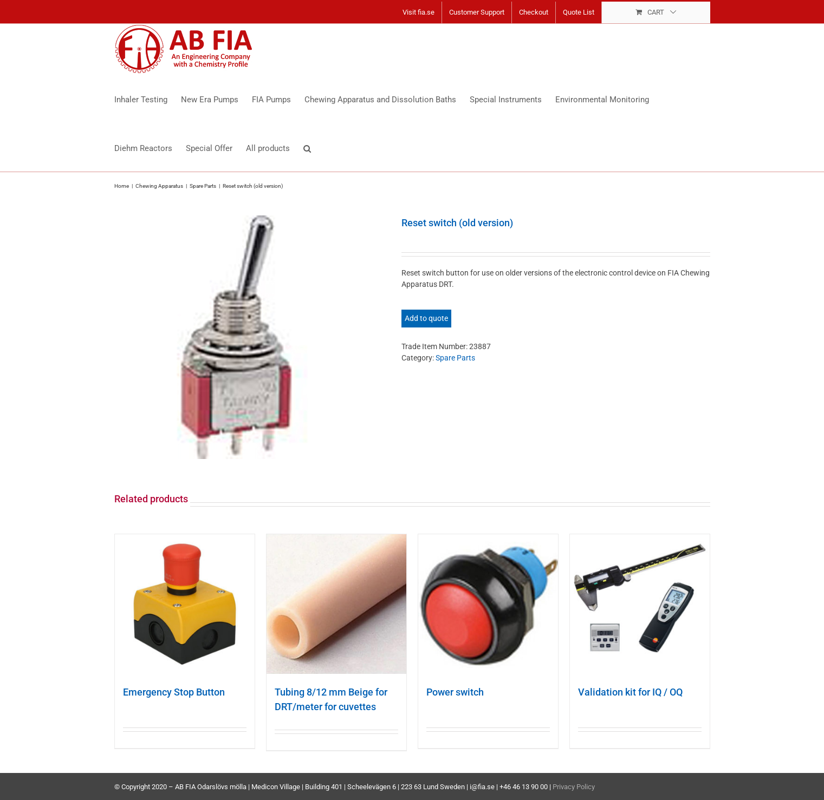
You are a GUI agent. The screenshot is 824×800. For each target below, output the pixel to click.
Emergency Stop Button (174, 692)
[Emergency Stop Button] (185, 604)
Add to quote (426, 318)
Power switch (455, 692)
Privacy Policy (574, 787)
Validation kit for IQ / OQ (630, 692)
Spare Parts (455, 357)
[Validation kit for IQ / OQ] (640, 604)
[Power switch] (488, 604)
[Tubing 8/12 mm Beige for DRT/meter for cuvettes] (336, 604)
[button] (307, 147)
